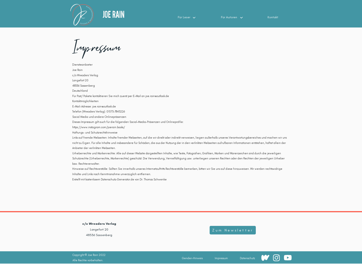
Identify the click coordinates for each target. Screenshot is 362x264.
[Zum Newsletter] (233, 230)
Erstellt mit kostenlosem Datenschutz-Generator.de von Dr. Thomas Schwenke (119, 179)
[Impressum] (221, 258)
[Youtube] (287, 257)
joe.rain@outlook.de (157, 96)
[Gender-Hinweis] (192, 258)
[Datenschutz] (247, 258)
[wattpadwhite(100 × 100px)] (265, 257)
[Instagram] (276, 257)
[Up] (194, 17)
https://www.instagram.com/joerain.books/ (98, 127)
